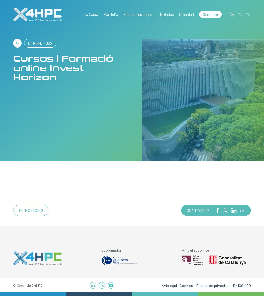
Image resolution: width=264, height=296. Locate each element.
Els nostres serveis (139, 14)
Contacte (210, 14)
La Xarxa (91, 14)
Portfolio (111, 14)
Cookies (186, 285)
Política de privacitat (213, 285)
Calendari (186, 14)
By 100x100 (242, 285)
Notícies (167, 14)
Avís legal (169, 285)
